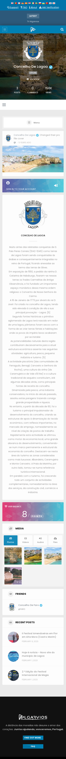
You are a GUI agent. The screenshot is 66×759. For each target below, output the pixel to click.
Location (34, 79)
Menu (37, 122)
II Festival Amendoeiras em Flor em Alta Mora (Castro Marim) (40, 635)
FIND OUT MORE (33, 737)
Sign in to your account (33, 186)
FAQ (23, 7)
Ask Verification (49, 7)
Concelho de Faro (30, 605)
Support (13, 7)
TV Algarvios (33, 21)
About (33, 7)
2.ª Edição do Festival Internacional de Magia (35, 673)
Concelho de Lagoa (26, 133)
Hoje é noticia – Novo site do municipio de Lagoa (38, 654)
